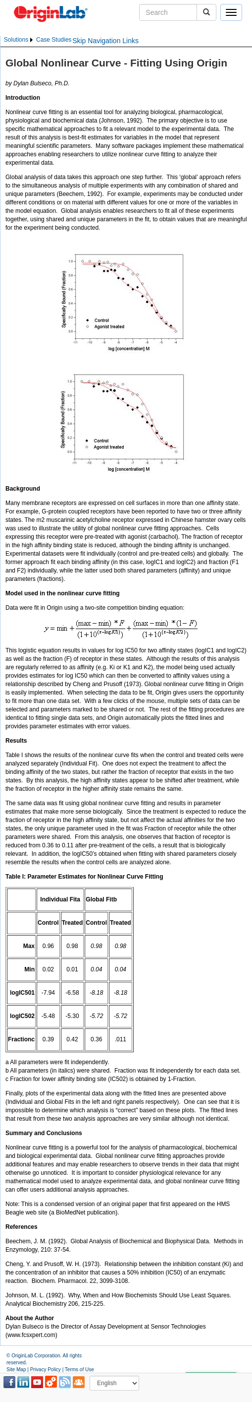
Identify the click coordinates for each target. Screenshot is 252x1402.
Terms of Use (79, 1369)
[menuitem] (19, 40)
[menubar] (37, 40)
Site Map (16, 1369)
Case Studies (53, 39)
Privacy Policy (45, 1369)
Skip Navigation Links (105, 41)
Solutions (16, 39)
